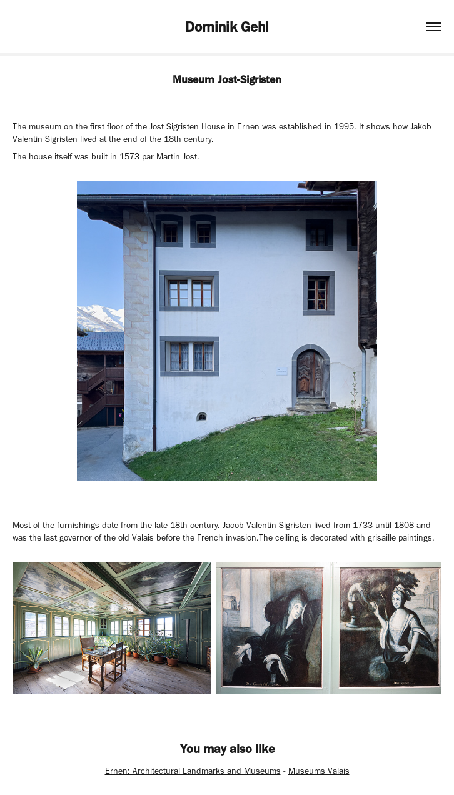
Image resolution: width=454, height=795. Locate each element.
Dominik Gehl (227, 27)
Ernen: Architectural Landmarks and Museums (193, 771)
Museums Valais (319, 771)
